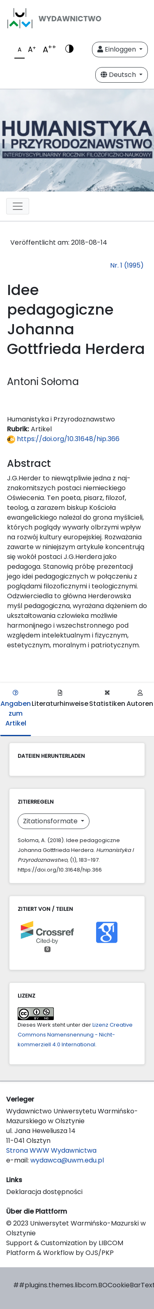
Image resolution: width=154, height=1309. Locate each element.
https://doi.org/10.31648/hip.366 (63, 439)
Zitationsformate (51, 821)
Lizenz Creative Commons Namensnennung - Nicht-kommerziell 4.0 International (75, 1034)
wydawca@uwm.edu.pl (67, 1160)
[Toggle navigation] (17, 206)
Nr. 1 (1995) (127, 265)
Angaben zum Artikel (15, 709)
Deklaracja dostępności (44, 1191)
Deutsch (119, 74)
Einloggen (117, 49)
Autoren (139, 699)
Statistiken (107, 699)
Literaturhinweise (60, 699)
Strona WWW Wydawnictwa (51, 1150)
